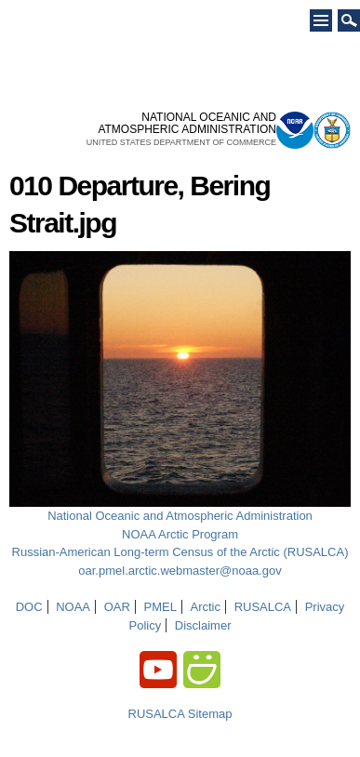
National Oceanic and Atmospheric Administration (180, 516)
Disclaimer (203, 625)
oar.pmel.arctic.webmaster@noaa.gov (179, 571)
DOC (29, 607)
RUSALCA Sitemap (180, 714)
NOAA (73, 607)
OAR (117, 607)
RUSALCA (262, 607)
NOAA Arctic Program (180, 534)
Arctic (206, 607)
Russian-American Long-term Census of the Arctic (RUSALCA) (180, 552)
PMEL (159, 607)
